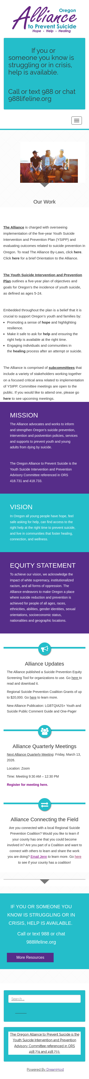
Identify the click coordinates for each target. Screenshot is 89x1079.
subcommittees (62, 368)
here (7, 398)
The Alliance (13, 227)
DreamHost (55, 1069)
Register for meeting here (27, 785)
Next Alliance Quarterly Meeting (30, 754)
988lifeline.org (41, 942)
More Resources (30, 957)
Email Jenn (39, 856)
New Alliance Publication (25, 706)
